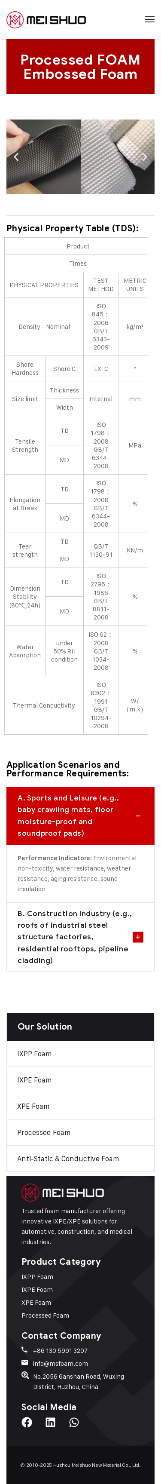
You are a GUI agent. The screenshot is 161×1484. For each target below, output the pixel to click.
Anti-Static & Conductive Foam (68, 1158)
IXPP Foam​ (34, 1053)
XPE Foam (33, 1106)
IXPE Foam (34, 1080)
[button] (16, 156)
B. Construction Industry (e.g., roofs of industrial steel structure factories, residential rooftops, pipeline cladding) (75, 937)
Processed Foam (44, 1132)
